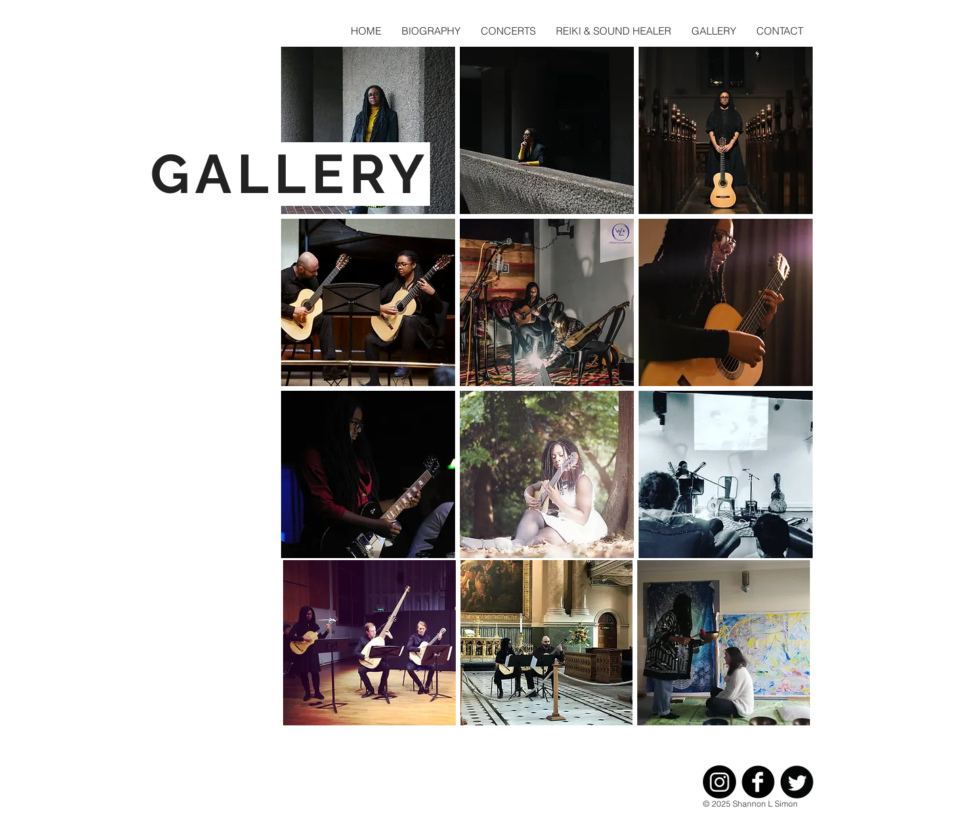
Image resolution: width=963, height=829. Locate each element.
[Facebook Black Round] (758, 782)
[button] (368, 130)
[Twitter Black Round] (796, 782)
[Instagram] (719, 782)
